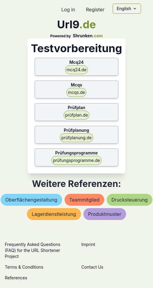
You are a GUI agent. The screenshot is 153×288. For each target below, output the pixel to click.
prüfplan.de (76, 114)
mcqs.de (76, 92)
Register (95, 10)
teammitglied (84, 200)
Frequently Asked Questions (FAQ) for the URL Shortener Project (32, 250)
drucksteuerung (129, 200)
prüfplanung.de (76, 137)
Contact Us (92, 267)
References (16, 277)
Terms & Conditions (24, 267)
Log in (68, 10)
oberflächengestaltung (31, 200)
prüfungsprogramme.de (76, 160)
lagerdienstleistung (54, 214)
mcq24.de (77, 69)
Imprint (88, 244)
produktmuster (104, 214)
